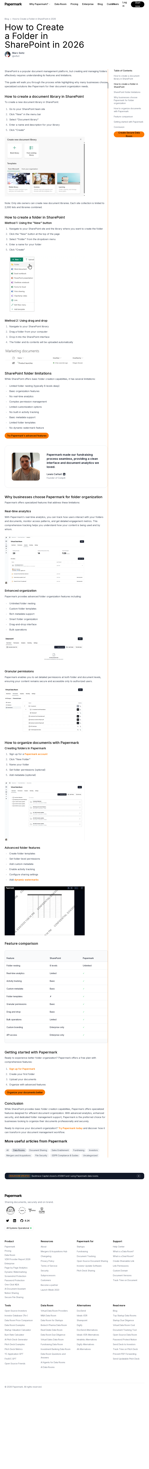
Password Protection (15, 1280)
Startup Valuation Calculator (18, 1330)
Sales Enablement (60, 1150)
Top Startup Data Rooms (124, 1315)
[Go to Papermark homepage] (74, 1195)
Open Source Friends (15, 1363)
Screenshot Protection (15, 1276)
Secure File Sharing (14, 1297)
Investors (93, 1150)
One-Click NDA (12, 1284)
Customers (46, 1280)
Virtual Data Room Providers (54, 1310)
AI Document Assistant (15, 1289)
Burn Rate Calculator (14, 1334)
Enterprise (9, 1263)
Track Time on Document (125, 1280)
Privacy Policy (47, 1261)
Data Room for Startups (52, 1320)
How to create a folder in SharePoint (126, 85)
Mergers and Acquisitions (18, 1155)
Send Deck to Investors (124, 1344)
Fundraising (78, 1150)
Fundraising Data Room (52, 1344)
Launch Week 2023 (50, 1290)
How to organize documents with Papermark (127, 110)
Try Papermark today (70, 1128)
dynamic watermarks (26, 879)
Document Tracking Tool (125, 1330)
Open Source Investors (16, 1310)
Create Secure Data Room (129, 134)
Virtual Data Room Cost (124, 1325)
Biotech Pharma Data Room (54, 1325)
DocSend (81, 1310)
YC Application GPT (14, 1354)
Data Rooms (19, 1150)
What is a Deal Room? (123, 1256)
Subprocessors (48, 1275)
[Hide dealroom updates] (139, 1176)
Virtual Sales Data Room (52, 1339)
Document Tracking (86, 1256)
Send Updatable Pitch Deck (126, 1358)
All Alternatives (84, 1349)
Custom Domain (120, 1270)
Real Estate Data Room (51, 1330)
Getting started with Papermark (128, 122)
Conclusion (119, 127)
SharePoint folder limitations (127, 92)
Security (45, 1270)
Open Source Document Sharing (92, 1261)
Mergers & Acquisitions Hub (54, 1251)
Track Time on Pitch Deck (125, 1349)
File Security (41, 1155)
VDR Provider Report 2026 (17, 1259)
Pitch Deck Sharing (86, 1270)
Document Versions (122, 1275)
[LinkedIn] (64, 474)
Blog (7, 19)
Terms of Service (49, 1266)
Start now (137, 4)
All (7, 1150)
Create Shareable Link (123, 1261)
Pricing (8, 1251)
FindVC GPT (10, 1358)
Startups (81, 1246)
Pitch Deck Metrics (14, 1349)
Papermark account (36, 754)
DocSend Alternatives (87, 1330)
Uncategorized (90, 1155)
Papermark (10, 1246)
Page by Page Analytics (16, 1267)
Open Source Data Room (125, 1334)
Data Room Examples (15, 1325)
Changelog (46, 1256)
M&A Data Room (48, 1315)
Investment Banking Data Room (55, 1349)
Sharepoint (82, 1320)
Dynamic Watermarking (16, 1272)
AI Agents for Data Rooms (53, 1362)
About (43, 1246)
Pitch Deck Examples (15, 1344)
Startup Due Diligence (123, 1320)
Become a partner (49, 1285)
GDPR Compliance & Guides (65, 1155)
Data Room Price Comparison (19, 1320)
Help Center (119, 1246)
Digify (79, 1325)
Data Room (10, 1255)
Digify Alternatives (85, 1344)
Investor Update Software (89, 1266)
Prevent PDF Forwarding (124, 1354)
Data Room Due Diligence (53, 1334)
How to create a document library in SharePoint (126, 77)
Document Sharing (38, 1150)
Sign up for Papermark (22, 1068)
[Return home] (13, 4)
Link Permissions (121, 1266)
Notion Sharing (12, 1293)
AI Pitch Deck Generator (16, 1339)
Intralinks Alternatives (87, 1339)
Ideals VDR (82, 1315)
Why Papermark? (39, 4)
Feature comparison (123, 116)
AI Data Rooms (48, 1367)
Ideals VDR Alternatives (88, 1334)
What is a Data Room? (123, 1251)
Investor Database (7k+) (16, 1315)
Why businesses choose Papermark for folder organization (125, 100)
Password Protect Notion (125, 1339)
